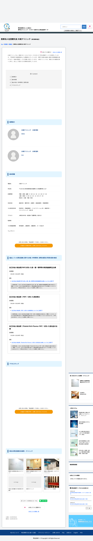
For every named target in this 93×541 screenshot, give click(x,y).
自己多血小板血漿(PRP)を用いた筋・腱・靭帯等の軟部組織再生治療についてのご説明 (33, 281)
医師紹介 (14, 77)
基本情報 (14, 79)
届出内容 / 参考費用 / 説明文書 (20, 82)
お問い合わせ (56, 532)
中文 (81, 532)
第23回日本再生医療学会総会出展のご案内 (79, 504)
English (76, 532)
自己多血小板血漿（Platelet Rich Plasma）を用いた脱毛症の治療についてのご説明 (32, 342)
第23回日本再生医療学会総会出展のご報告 (79, 499)
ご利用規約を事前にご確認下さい (73, 30)
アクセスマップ (16, 85)
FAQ (63, 532)
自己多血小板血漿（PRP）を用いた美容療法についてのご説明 (27, 310)
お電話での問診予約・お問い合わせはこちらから (33, 245)
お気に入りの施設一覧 (57, 52)
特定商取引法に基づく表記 (28, 532)
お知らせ (69, 532)
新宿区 (10, 44)
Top (2, 44)
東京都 (5, 44)
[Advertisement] (46, 11)
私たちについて (14, 532)
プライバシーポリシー (44, 532)
